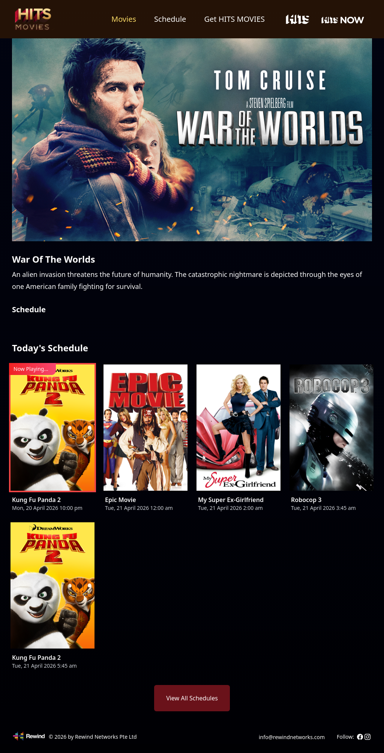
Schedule (170, 19)
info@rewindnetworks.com (292, 737)
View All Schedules (192, 698)
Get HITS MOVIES (234, 19)
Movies (123, 19)
